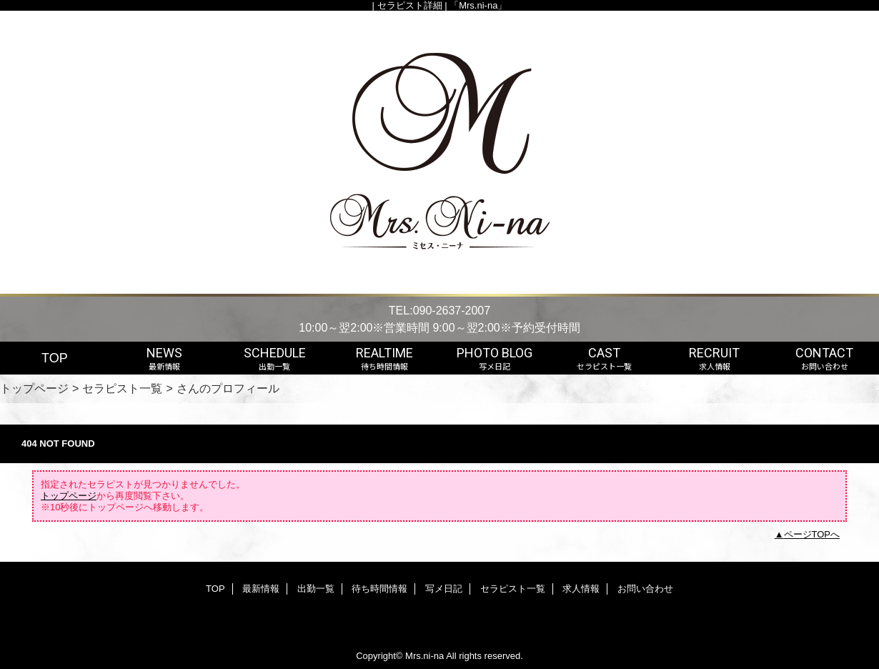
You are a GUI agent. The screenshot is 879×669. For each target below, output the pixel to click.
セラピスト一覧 (122, 388)
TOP (54, 358)
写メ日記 (443, 588)
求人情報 (581, 588)
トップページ (34, 388)
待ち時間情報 (379, 588)
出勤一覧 (315, 588)
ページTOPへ (812, 534)
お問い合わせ (645, 588)
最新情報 (260, 588)
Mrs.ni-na (424, 655)
